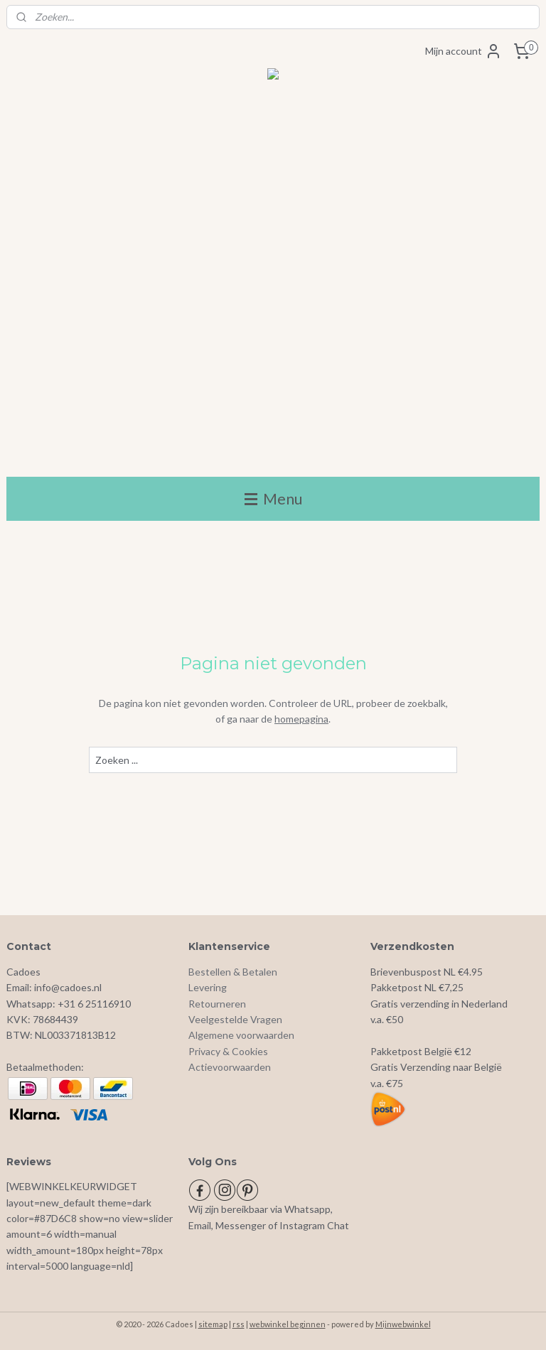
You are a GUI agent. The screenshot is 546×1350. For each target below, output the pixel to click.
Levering (207, 987)
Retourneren (217, 1004)
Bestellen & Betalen (232, 972)
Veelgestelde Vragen (235, 1019)
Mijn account (463, 51)
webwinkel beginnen (288, 1324)
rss (238, 1324)
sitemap (213, 1324)
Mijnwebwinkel (403, 1324)
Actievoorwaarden (229, 1067)
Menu (273, 498)
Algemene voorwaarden (241, 1035)
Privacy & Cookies (228, 1051)
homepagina (301, 719)
